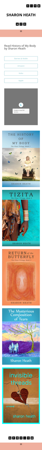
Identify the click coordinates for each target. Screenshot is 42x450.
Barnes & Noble (21, 58)
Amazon (21, 66)
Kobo (21, 73)
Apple (21, 80)
